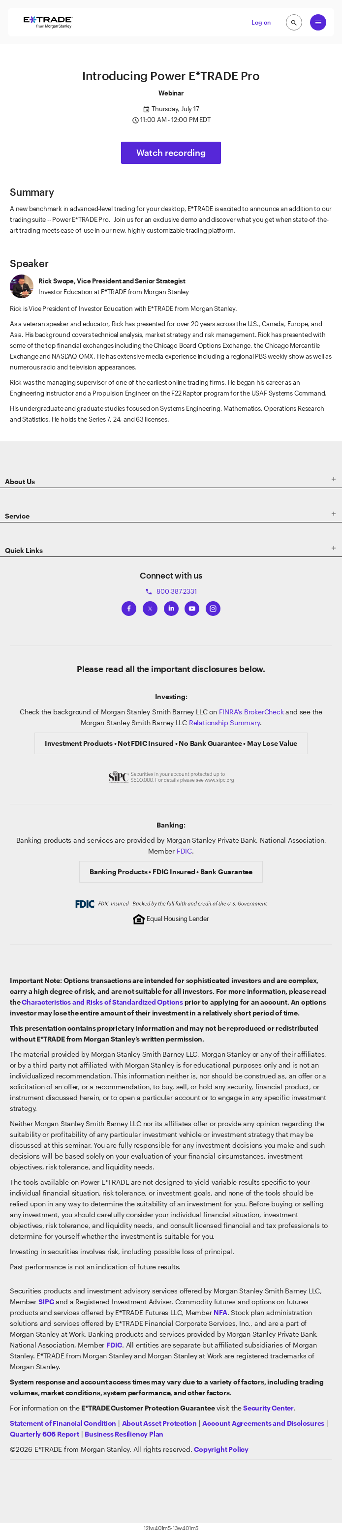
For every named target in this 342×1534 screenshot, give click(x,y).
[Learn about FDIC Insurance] (114, 1345)
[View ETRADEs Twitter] (150, 607)
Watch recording (171, 152)
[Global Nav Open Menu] (318, 22)
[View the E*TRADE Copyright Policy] (221, 1449)
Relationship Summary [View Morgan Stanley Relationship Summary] (224, 722)
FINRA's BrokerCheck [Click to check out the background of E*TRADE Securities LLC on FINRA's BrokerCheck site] (251, 711)
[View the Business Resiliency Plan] (124, 1434)
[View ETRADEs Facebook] (129, 607)
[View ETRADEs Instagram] (213, 607)
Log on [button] (261, 22)
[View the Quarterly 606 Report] (44, 1434)
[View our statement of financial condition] (63, 1423)
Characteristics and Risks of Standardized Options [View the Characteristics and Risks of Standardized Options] (102, 1002)
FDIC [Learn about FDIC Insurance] (184, 851)
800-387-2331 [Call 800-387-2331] (170, 591)
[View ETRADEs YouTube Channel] (192, 607)
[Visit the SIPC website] (46, 1301)
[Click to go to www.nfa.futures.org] (220, 1312)
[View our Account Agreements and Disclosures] (263, 1423)
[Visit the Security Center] (268, 1408)
